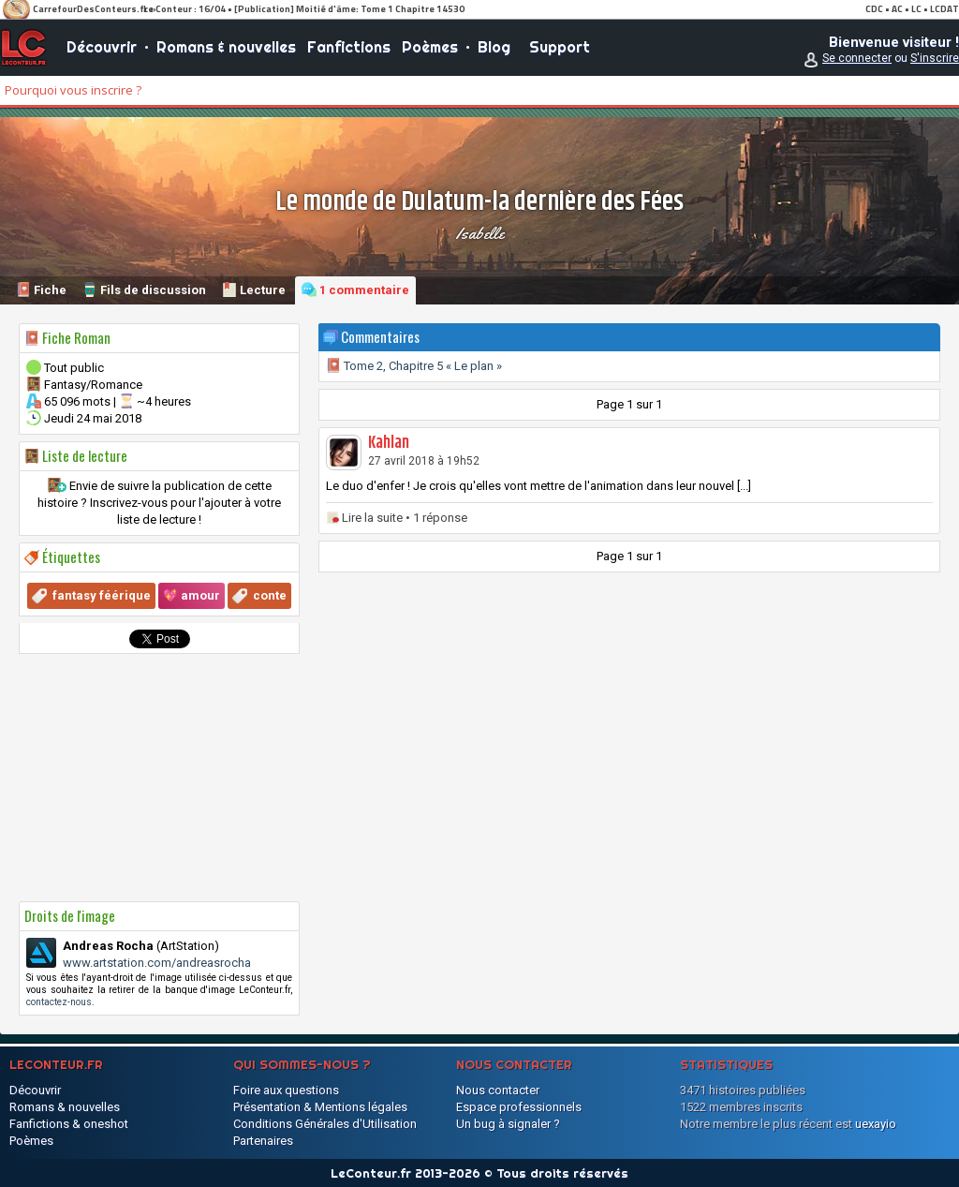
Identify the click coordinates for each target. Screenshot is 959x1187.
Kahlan (388, 443)
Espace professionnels (519, 1107)
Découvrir (101, 46)
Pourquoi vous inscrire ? (73, 90)
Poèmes (430, 46)
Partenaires (263, 1141)
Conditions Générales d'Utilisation (325, 1124)
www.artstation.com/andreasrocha (157, 963)
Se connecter (857, 58)
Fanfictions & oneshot (68, 1124)
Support (559, 46)
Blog (494, 46)
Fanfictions (349, 46)
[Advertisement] (159, 777)
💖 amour (191, 595)
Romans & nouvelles (226, 46)
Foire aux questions (286, 1090)
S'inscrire (934, 58)
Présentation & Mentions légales (320, 1107)
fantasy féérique (101, 595)
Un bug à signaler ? (508, 1124)
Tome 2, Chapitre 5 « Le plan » (414, 366)
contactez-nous (59, 1002)
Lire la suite (372, 518)
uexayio (875, 1124)
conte (270, 595)
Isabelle (480, 233)
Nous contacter (497, 1090)
